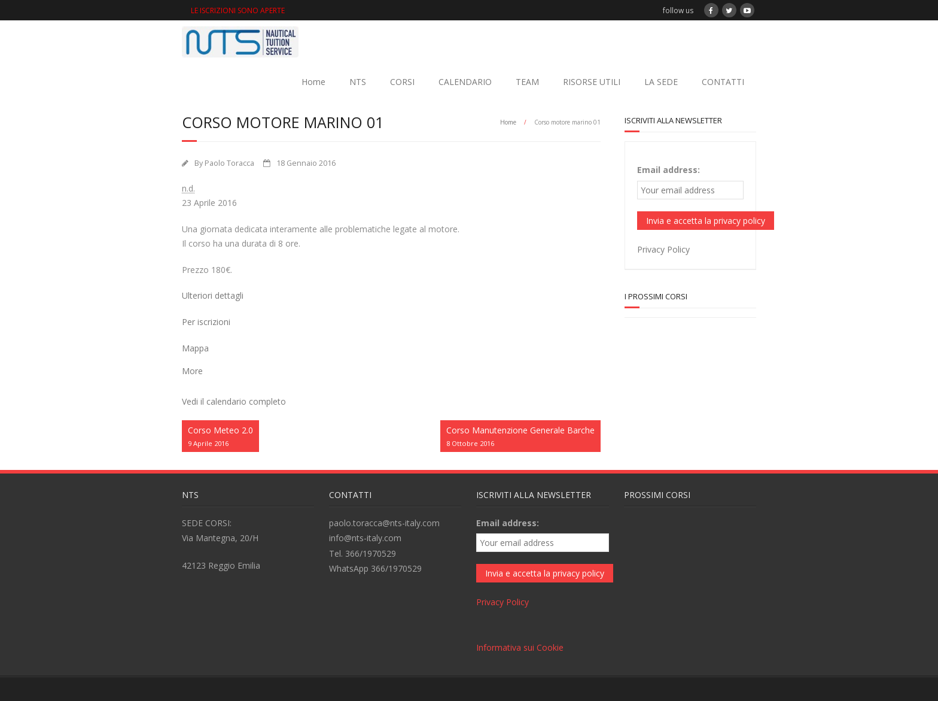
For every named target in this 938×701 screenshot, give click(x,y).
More (192, 371)
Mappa (195, 348)
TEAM (527, 81)
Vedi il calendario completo (234, 401)
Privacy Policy (663, 249)
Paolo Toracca (229, 163)
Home (313, 81)
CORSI (402, 81)
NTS (357, 81)
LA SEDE (661, 81)
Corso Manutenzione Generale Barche (520, 436)
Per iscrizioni (206, 321)
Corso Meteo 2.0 (220, 436)
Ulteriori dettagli (212, 295)
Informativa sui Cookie (520, 647)
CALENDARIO (465, 81)
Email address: (668, 169)
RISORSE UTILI (591, 81)
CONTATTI (723, 81)
